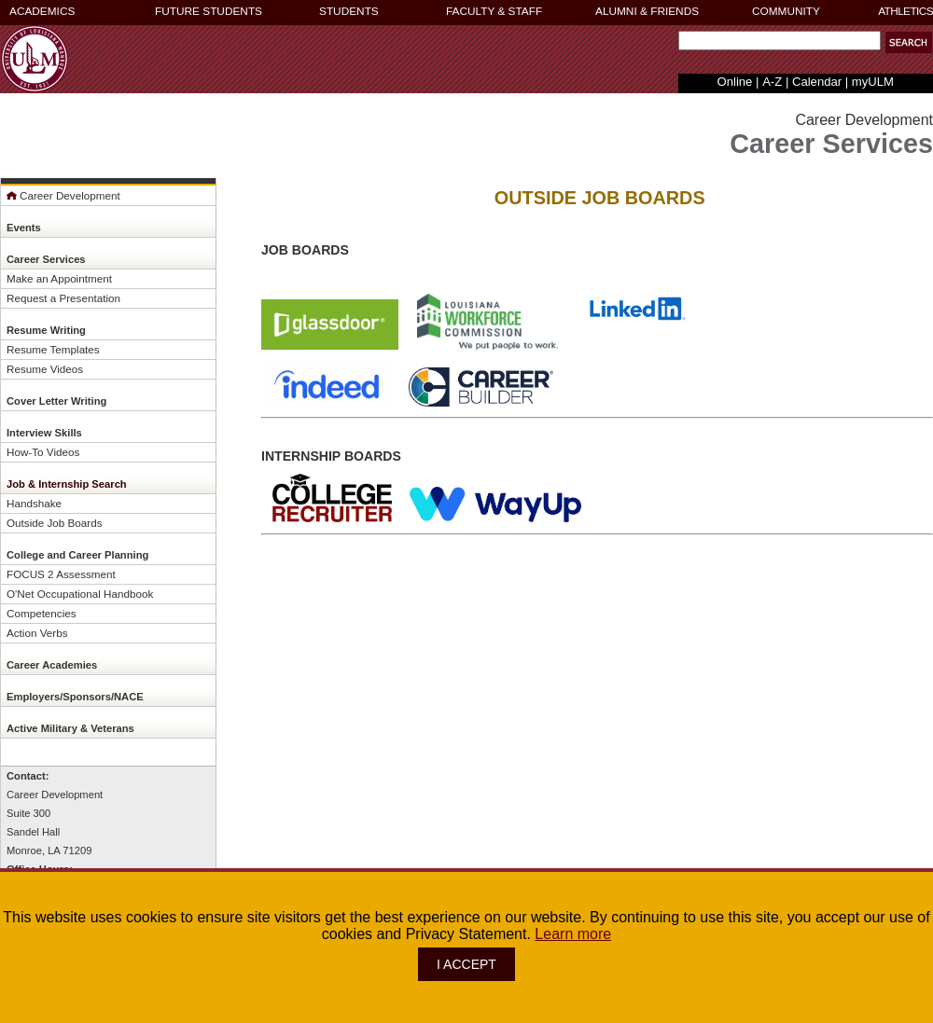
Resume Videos (45, 369)
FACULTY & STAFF (494, 11)
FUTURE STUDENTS (208, 11)
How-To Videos (43, 452)
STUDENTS (349, 11)
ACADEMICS (42, 11)
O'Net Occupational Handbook (80, 594)
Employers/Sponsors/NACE (75, 696)
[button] (908, 42)
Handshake (34, 503)
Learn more (573, 934)
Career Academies (52, 664)
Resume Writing (46, 330)
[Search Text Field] (779, 40)
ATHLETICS (905, 11)
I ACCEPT (466, 964)
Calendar (817, 82)
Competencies (42, 613)
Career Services (46, 259)
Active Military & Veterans (70, 728)
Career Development (63, 195)
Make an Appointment (59, 278)
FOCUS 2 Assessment (61, 574)
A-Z (772, 82)
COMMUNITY (786, 11)
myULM (873, 82)
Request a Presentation (63, 298)
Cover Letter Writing (56, 401)
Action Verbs (37, 633)
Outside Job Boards (55, 523)
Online (735, 82)
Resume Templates (53, 349)
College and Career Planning (77, 554)
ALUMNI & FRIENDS (647, 11)
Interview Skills (44, 432)
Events (24, 227)
